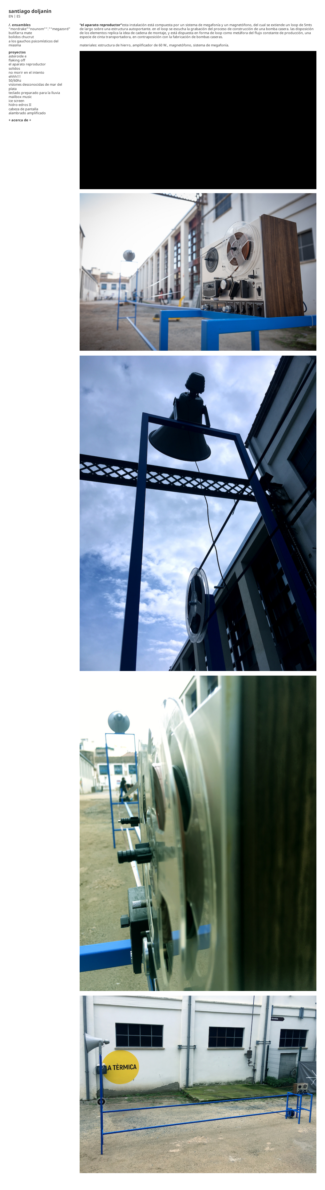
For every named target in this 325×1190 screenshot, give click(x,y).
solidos (14, 68)
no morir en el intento (26, 72)
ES (18, 16)
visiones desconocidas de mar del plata (35, 86)
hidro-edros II (20, 104)
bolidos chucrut (21, 36)
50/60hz (15, 80)
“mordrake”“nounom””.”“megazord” (39, 28)
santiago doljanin (30, 11)
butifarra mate (20, 32)
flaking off (17, 60)
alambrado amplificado (27, 113)
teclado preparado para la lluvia (34, 92)
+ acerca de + (20, 120)
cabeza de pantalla (23, 109)
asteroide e (17, 56)
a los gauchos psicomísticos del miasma (33, 43)
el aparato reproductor (27, 64)
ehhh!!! (15, 76)
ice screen (16, 100)
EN (11, 16)
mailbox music (20, 96)
